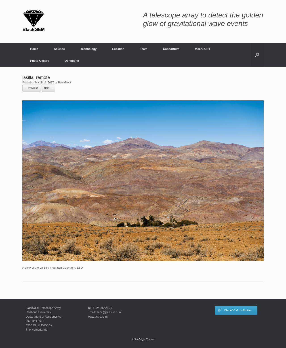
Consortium (171, 49)
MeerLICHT (202, 49)
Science (59, 49)
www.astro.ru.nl (98, 316)
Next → (48, 88)
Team (143, 49)
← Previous (31, 88)
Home (34, 49)
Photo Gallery (39, 60)
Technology (88, 49)
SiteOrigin (139, 339)
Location (118, 49)
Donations (72, 60)
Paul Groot (64, 82)
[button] (257, 55)
